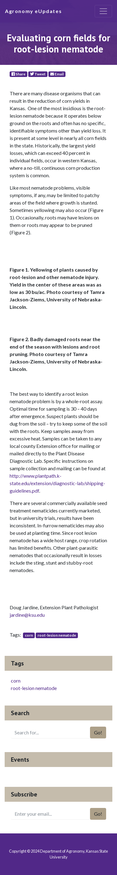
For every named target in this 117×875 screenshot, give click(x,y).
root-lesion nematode (57, 635)
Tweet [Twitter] (38, 74)
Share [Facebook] (18, 74)
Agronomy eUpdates (33, 11)
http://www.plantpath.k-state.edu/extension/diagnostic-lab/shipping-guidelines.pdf (57, 483)
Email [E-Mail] (57, 74)
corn (29, 635)
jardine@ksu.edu (27, 615)
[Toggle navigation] (103, 11)
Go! (98, 732)
